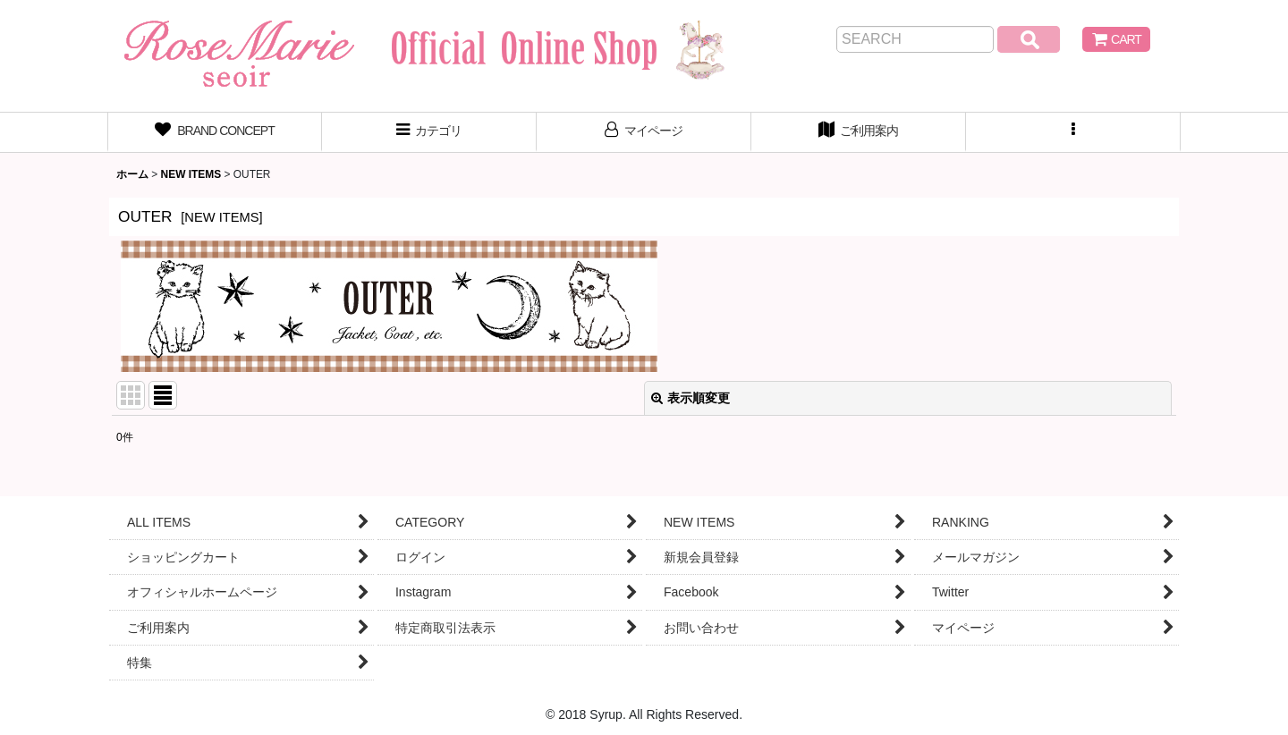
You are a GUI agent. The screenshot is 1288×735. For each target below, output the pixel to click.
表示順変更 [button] (690, 398)
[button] (1073, 132)
